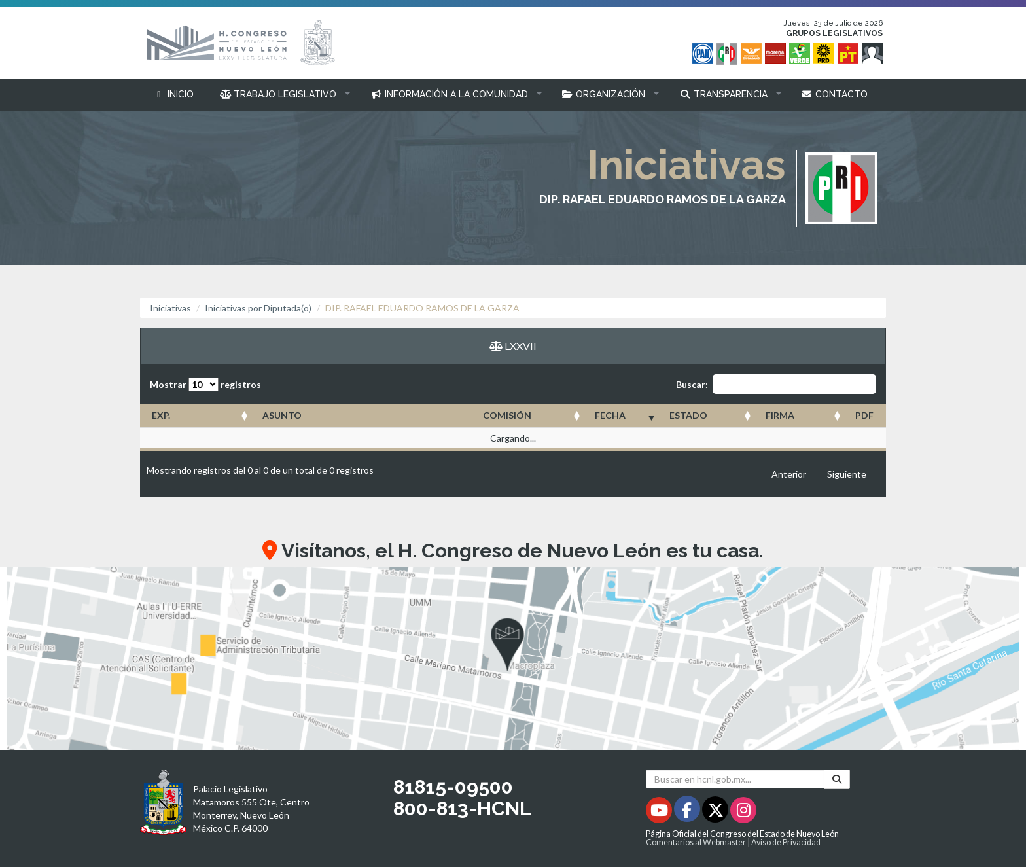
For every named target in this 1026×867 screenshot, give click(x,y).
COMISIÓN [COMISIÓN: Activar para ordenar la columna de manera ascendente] (507, 415)
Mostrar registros (205, 384)
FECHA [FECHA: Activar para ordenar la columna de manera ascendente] (610, 415)
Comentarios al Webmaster (696, 842)
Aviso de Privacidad (786, 842)
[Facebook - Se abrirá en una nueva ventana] (688, 812)
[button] (282, 95)
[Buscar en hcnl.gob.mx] (735, 779)
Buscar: (776, 384)
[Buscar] (837, 779)
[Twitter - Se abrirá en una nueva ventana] (716, 812)
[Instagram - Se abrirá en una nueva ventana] (743, 812)
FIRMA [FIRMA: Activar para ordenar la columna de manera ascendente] (780, 415)
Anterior (788, 474)
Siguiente (846, 474)
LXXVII (513, 346)
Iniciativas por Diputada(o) (258, 307)
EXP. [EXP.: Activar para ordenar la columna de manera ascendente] (161, 415)
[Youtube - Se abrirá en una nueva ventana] (660, 812)
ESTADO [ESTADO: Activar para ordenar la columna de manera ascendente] (688, 415)
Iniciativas (170, 307)
